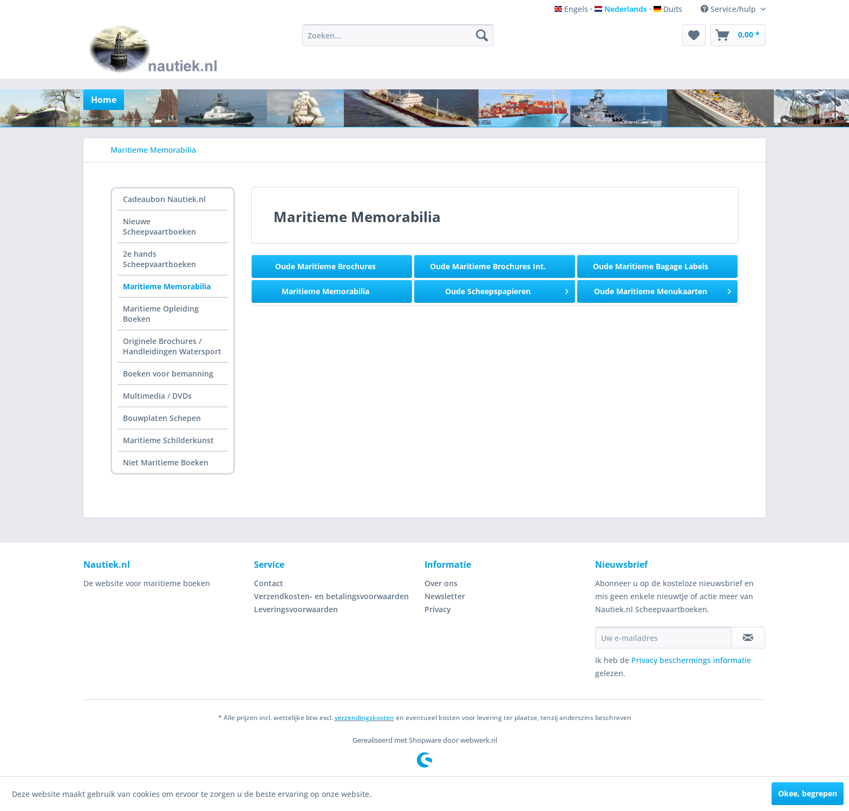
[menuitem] (397, 35)
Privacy (437, 609)
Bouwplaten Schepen (162, 418)
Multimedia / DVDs (157, 396)
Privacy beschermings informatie (691, 660)
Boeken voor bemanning (168, 373)
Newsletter (444, 596)
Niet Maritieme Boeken (165, 462)
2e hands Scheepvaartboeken (159, 259)
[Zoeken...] (397, 35)
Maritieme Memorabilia (167, 286)
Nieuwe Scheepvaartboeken (159, 226)
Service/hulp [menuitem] (729, 9)
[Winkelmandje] (738, 35)
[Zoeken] (482, 35)
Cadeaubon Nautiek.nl (164, 199)
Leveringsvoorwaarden (296, 609)
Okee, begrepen (807, 793)
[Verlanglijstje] (694, 35)
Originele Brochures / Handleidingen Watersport (172, 346)
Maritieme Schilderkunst (168, 440)
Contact (268, 583)
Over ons (441, 583)
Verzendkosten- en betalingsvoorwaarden (331, 596)
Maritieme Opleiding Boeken (161, 313)
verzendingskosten (364, 717)
